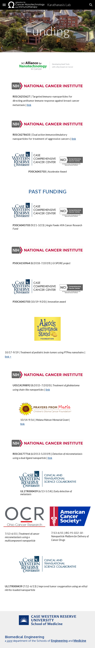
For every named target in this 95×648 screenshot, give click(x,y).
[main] (47, 30)
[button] (4, 4)
